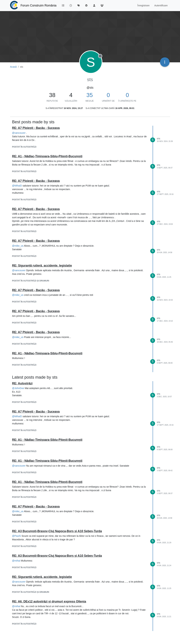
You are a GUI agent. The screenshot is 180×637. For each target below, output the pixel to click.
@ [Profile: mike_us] (17, 245)
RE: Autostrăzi (22, 383)
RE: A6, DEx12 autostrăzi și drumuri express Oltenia (49, 601)
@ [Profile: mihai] (16, 560)
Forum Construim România (38, 5)
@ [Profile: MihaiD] (17, 185)
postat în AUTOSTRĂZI (24, 147)
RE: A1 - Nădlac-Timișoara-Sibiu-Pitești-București (47, 156)
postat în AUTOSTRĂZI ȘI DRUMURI (30, 281)
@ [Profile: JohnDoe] (18, 388)
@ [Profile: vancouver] (19, 132)
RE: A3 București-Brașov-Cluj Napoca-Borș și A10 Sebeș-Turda (57, 531)
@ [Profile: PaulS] (16, 536)
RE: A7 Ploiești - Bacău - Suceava (36, 128)
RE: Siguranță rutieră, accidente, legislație (42, 265)
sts (158, 139)
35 (89, 95)
